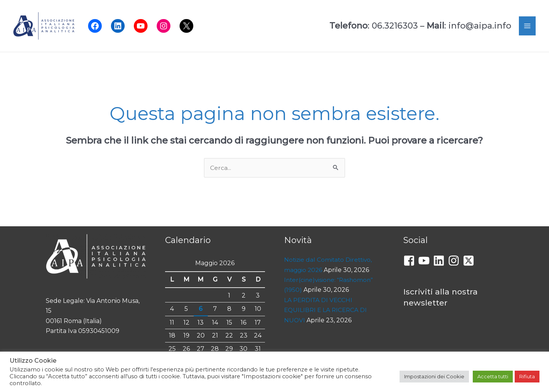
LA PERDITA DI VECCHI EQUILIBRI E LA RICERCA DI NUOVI (326, 310)
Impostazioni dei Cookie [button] (434, 376)
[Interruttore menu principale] (527, 25)
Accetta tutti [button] (492, 376)
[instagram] (455, 261)
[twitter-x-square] (470, 261)
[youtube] (425, 261)
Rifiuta (527, 376)
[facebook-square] (410, 261)
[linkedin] (440, 261)
